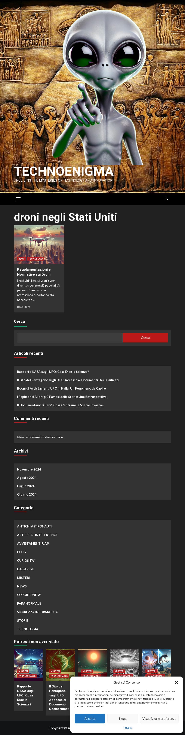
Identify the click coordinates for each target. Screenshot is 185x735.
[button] (176, 682)
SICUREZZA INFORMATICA (37, 612)
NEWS (22, 586)
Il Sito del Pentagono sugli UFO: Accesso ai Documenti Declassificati (68, 380)
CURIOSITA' (26, 560)
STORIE (22, 620)
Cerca (19, 321)
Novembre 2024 (29, 469)
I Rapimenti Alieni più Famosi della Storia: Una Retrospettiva (62, 397)
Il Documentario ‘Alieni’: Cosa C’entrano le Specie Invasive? (60, 405)
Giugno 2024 (27, 494)
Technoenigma (64, 171)
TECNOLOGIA (35, 258)
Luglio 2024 (26, 486)
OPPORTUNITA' (29, 595)
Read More (23, 306)
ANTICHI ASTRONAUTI (34, 526)
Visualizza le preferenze (159, 718)
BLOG (21, 258)
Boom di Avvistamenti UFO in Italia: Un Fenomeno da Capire (61, 388)
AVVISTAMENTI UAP (33, 543)
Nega (123, 718)
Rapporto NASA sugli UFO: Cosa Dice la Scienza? (53, 371)
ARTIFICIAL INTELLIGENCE (37, 535)
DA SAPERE (25, 569)
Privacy (128, 727)
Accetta (90, 718)
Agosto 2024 (27, 478)
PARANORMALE (29, 603)
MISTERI (23, 578)
